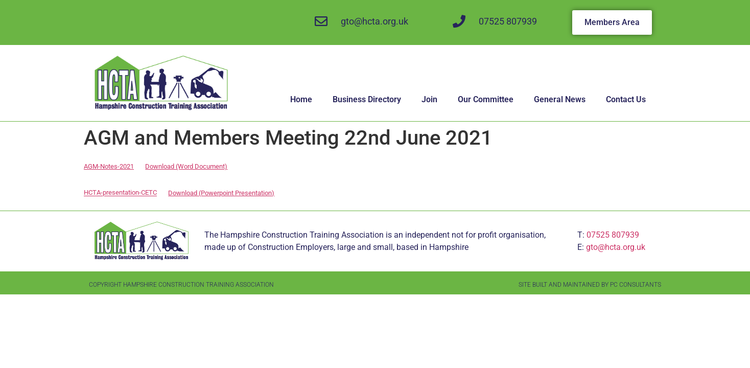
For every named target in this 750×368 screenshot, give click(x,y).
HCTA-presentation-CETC (120, 193)
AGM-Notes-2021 (109, 166)
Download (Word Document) (186, 166)
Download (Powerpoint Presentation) (221, 193)
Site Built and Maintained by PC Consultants (590, 284)
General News (559, 99)
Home (301, 99)
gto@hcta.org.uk (615, 247)
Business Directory (367, 99)
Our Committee (485, 99)
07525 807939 (613, 235)
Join (429, 99)
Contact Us (626, 99)
